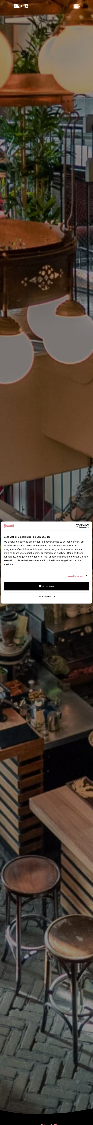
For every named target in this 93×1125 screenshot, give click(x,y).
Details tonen (75, 576)
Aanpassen (47, 596)
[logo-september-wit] (21, 6)
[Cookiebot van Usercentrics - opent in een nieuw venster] (75, 526)
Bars (77, 6)
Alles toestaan (46, 586)
